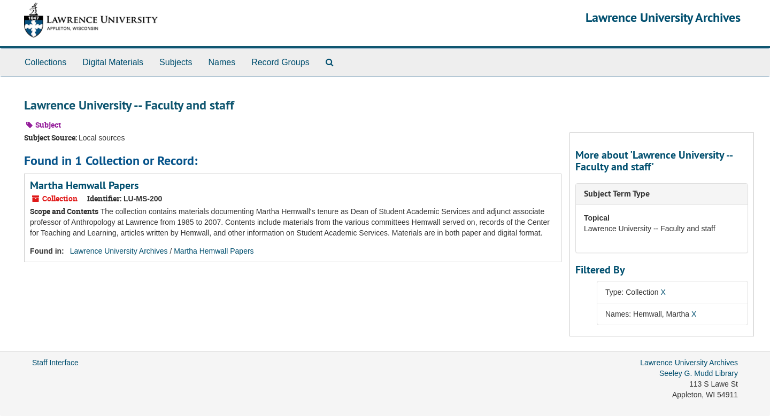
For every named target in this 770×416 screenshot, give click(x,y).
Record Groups (280, 62)
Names (221, 62)
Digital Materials (112, 62)
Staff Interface (55, 362)
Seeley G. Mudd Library (698, 373)
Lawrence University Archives (663, 17)
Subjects (175, 62)
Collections (45, 62)
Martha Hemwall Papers (84, 185)
